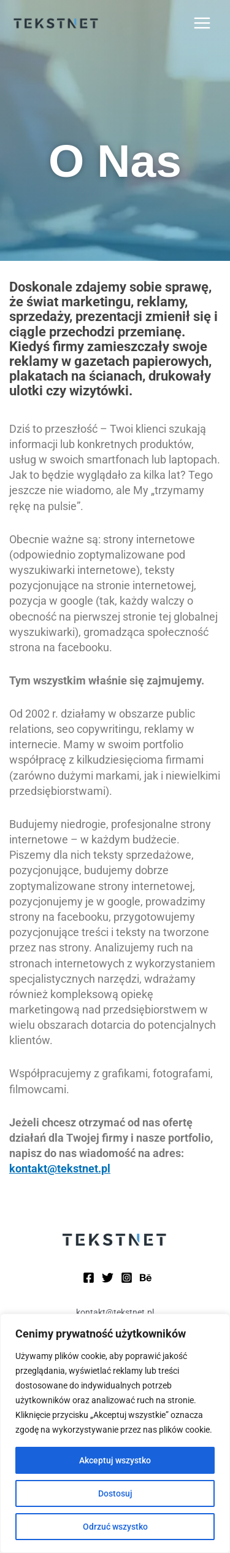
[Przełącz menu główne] (202, 23)
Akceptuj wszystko (115, 1460)
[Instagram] (126, 1278)
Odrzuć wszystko (115, 1527)
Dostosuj (115, 1493)
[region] (115, 1433)
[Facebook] (88, 1278)
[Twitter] (107, 1278)
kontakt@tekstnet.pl (59, 1168)
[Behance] (145, 1278)
